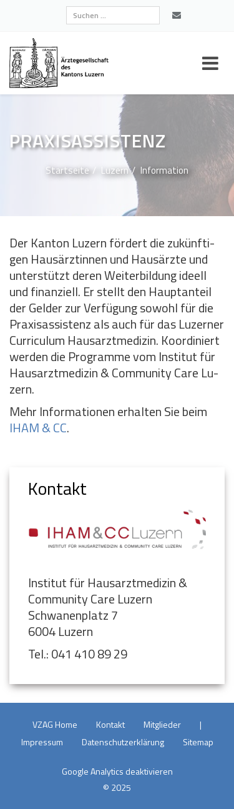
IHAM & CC (38, 427)
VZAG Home (54, 724)
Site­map (198, 741)
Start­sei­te (67, 170)
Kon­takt (110, 724)
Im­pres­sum (42, 741)
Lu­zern (115, 170)
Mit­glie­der (162, 724)
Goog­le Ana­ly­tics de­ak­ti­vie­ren (117, 771)
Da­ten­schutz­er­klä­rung (123, 741)
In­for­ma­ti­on (164, 170)
